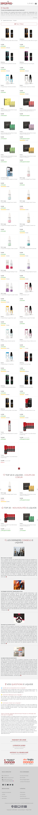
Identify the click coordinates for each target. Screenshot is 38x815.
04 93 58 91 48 (5, 775)
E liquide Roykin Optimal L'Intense (27, 86)
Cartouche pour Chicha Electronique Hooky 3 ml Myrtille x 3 (28, 133)
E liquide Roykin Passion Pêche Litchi (28, 341)
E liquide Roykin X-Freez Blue (7, 364)
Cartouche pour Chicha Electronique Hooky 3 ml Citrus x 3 (9, 110)
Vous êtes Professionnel (25, 798)
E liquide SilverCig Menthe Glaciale (8, 63)
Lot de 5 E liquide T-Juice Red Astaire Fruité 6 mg (28, 434)
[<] (0, 489)
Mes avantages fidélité (24, 779)
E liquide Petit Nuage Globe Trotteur (28, 202)
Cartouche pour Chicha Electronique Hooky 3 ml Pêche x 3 (28, 157)
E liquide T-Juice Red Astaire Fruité (27, 410)
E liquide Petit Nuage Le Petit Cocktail (9, 248)
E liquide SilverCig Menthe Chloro (8, 387)
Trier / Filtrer (19, 24)
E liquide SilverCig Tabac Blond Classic (9, 40)
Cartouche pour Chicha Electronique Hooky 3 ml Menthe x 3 (9, 133)
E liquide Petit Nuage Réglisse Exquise (28, 271)
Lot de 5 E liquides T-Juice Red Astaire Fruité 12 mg (9, 457)
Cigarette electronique (7, 20)
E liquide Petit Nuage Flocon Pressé (27, 179)
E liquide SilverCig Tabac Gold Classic (9, 410)
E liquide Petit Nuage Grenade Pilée (8, 225)
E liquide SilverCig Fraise (25, 364)
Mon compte (22, 777)
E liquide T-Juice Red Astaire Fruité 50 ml (9, 434)
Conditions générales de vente (27, 803)
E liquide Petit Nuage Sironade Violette (9, 294)
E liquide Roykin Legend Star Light (8, 318)
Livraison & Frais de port (25, 781)
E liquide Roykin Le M (24, 294)
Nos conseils (4, 796)
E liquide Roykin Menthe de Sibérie (8, 86)
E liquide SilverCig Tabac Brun (26, 387)
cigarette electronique (16, 12)
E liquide (15, 20)
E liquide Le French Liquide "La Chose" (9, 179)
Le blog (3, 794)
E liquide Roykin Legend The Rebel (27, 318)
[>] (37, 489)
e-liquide (24, 12)
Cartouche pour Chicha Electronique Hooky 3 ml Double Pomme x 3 (28, 110)
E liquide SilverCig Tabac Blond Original (28, 40)
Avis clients (4, 798)
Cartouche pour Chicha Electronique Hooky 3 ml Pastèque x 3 (9, 157)
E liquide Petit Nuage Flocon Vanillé (8, 202)
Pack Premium (23, 796)
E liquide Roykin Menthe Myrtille (8, 341)
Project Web (28, 809)
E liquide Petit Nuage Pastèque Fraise (9, 271)
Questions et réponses (6, 792)
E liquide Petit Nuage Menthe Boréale (28, 248)
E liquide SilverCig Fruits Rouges (27, 63)
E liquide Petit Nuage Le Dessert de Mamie (27, 226)
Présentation (22, 792)
